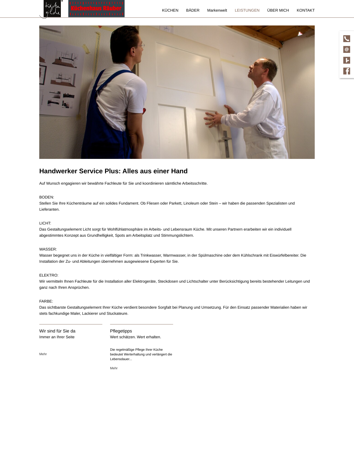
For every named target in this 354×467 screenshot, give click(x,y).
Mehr (43, 354)
